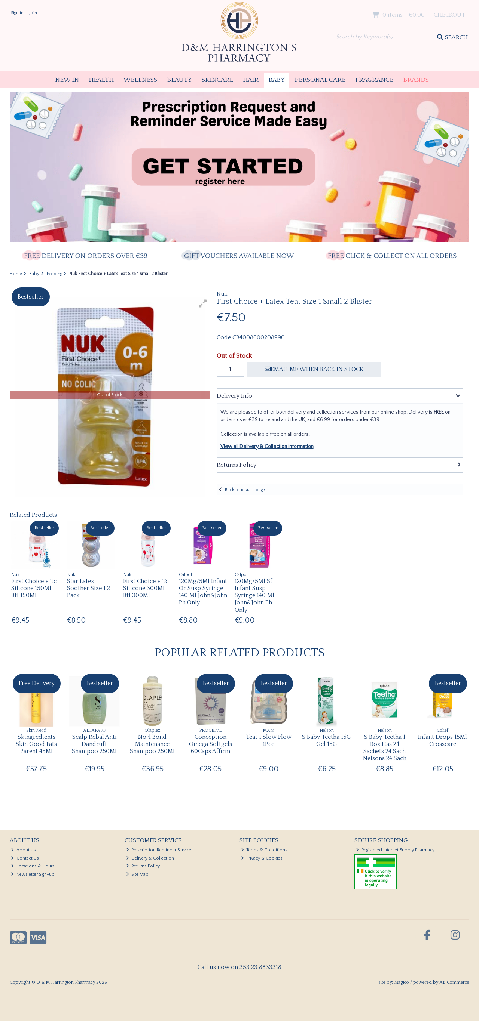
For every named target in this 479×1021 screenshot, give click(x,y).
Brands (416, 80)
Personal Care (320, 80)
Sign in (17, 12)
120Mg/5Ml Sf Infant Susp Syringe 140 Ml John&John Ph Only (254, 595)
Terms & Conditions (264, 850)
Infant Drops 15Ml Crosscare (442, 740)
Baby (276, 80)
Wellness (140, 80)
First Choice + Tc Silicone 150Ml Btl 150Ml (34, 588)
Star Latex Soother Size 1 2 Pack (88, 588)
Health (101, 80)
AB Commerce (454, 982)
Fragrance (374, 80)
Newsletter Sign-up (33, 874)
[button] (203, 303)
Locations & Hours (33, 866)
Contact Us (25, 858)
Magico (401, 982)
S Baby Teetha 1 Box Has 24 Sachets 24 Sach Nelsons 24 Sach (384, 748)
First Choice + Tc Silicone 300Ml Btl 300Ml (145, 588)
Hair (251, 80)
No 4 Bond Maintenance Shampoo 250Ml (152, 744)
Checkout (449, 15)
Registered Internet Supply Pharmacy (395, 850)
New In (67, 80)
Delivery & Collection (150, 858)
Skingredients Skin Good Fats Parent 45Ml (36, 744)
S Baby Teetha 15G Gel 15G (326, 740)
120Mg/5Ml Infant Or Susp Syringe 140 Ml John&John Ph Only (203, 592)
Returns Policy (143, 866)
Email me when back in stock (314, 369)
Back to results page (245, 489)
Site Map (137, 874)
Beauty (179, 80)
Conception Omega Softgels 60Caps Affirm (210, 744)
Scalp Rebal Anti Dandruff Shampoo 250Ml (94, 744)
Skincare (217, 80)
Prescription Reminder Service (159, 850)
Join (33, 12)
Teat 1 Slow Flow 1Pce (269, 740)
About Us (23, 850)
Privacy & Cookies (262, 858)
